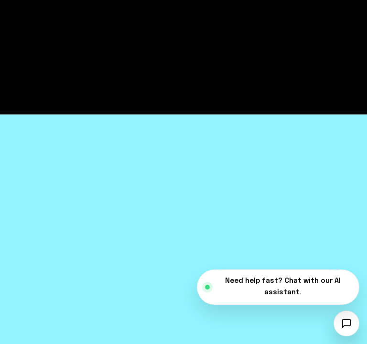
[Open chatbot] (346, 323)
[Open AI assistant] (278, 287)
